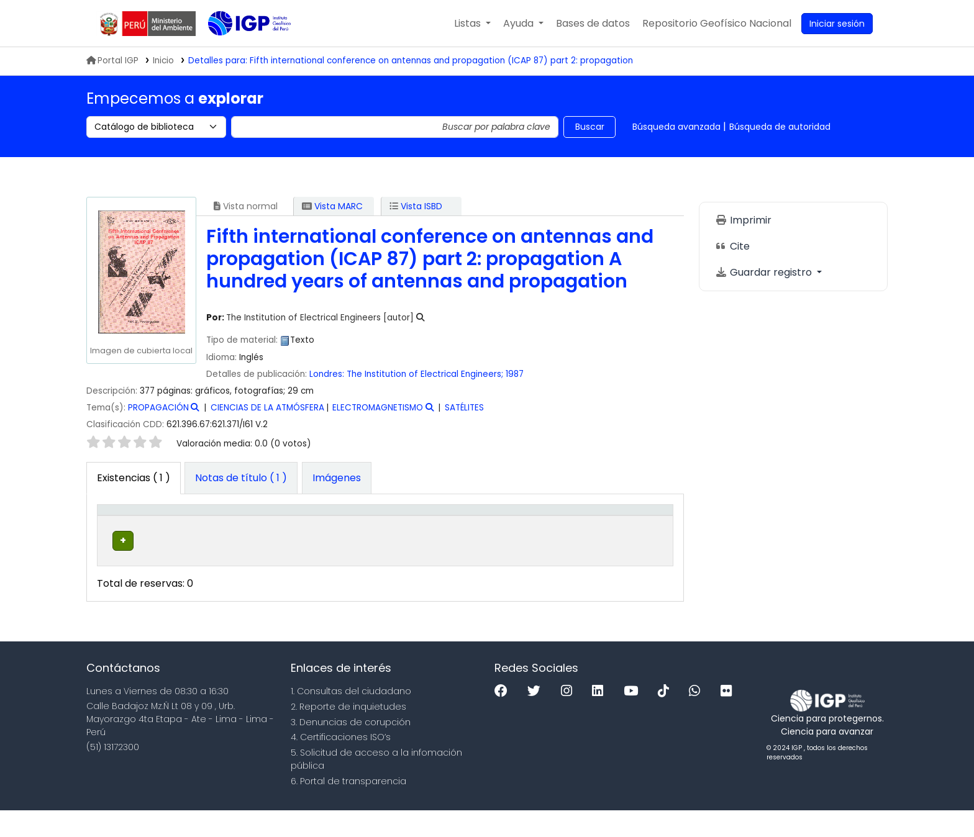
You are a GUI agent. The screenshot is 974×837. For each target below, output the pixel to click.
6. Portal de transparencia (348, 808)
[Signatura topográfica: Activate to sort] (394, 529)
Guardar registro (764, 272)
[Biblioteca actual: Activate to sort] (198, 529)
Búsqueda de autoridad (780, 126)
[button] (472, 23)
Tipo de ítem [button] (113, 529)
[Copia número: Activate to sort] (499, 529)
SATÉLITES (464, 408)
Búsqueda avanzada (676, 126)
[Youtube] (634, 718)
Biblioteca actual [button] (186, 536)
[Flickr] (729, 718)
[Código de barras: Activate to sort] (633, 529)
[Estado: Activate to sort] (564, 529)
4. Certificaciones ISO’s (341, 764)
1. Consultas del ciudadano (351, 718)
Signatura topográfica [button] (386, 542)
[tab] (241, 478)
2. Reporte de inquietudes (348, 733)
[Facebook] (504, 718)
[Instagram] (569, 718)
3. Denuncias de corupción (351, 749)
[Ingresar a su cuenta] (837, 23)
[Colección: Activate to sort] (283, 529)
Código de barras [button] (622, 536)
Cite (732, 246)
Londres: (326, 374)
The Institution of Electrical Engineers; (425, 374)
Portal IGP (112, 60)
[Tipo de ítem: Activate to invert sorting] (127, 529)
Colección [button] (269, 542)
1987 (515, 374)
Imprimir (743, 220)
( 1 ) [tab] (133, 478)
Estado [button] (556, 542)
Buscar (589, 126)
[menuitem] (716, 23)
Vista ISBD (415, 206)
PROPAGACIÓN (158, 408)
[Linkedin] (600, 718)
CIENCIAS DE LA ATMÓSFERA (267, 408)
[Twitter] (537, 718)
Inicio (163, 60)
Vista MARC (332, 206)
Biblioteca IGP (239, 48)
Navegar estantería (380, 580)
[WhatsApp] (697, 718)
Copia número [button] (487, 536)
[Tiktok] (666, 718)
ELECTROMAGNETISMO (377, 408)
